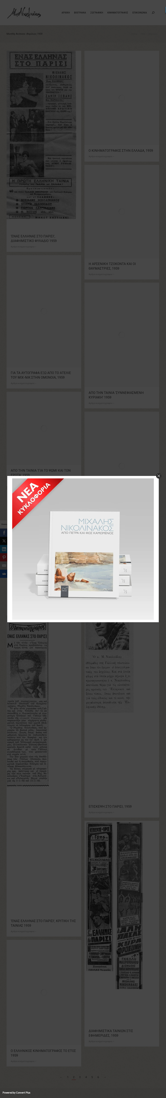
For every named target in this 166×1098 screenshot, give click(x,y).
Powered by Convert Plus (16, 1092)
